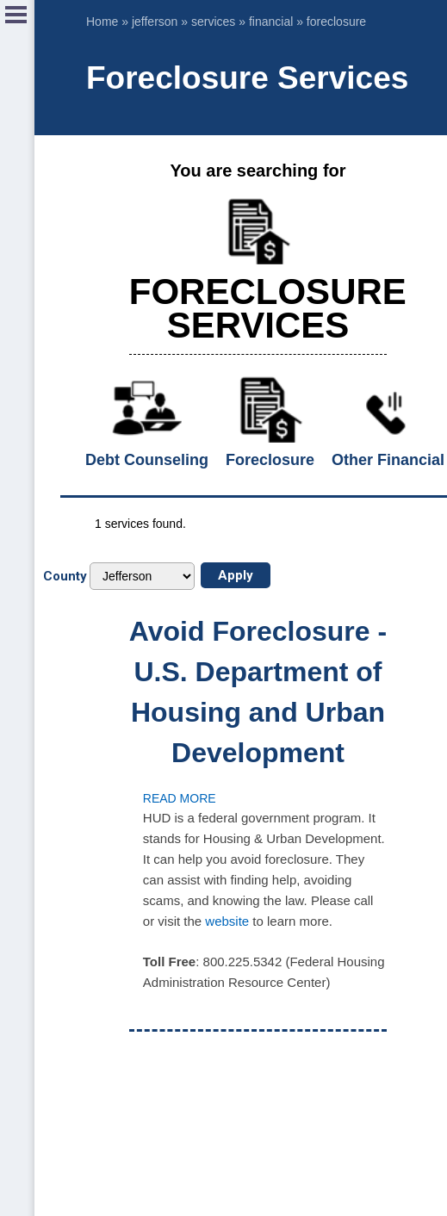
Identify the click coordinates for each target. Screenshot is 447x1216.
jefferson (154, 21)
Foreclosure (270, 459)
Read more (179, 798)
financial (271, 21)
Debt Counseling (146, 459)
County (65, 576)
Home (102, 21)
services (213, 21)
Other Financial (388, 459)
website (227, 921)
